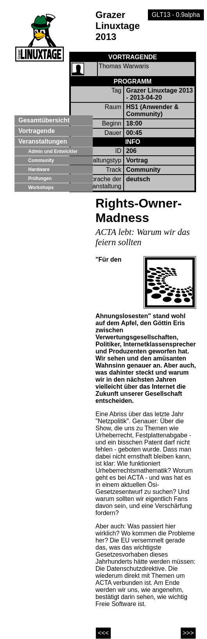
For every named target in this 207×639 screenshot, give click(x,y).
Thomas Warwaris (124, 66)
